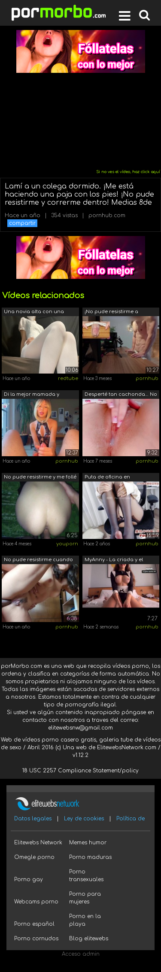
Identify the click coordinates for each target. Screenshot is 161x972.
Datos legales (33, 819)
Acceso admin (81, 954)
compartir (22, 223)
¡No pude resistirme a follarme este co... (111, 312)
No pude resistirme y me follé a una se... (40, 478)
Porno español (34, 924)
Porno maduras (90, 857)
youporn (67, 544)
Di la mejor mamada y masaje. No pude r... (31, 395)
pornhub (147, 378)
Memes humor (87, 843)
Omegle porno (34, 857)
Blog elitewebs (88, 939)
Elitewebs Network (38, 843)
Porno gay (28, 879)
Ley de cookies (84, 819)
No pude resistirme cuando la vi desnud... (38, 560)
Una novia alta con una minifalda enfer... (34, 312)
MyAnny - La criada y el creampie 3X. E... (114, 560)
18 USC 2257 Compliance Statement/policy (80, 771)
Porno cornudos (36, 939)
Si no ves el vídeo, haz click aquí (128, 172)
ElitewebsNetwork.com (126, 748)
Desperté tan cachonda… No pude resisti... (121, 395)
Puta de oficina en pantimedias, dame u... (112, 478)
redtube (68, 378)
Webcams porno (36, 902)
